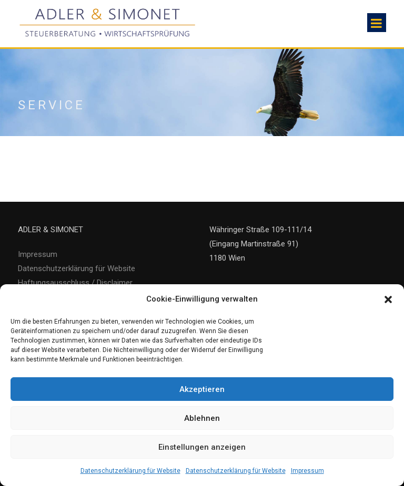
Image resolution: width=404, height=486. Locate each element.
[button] (388, 299)
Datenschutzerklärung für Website (130, 470)
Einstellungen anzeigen (202, 447)
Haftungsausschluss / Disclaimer (75, 282)
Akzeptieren (202, 389)
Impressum (307, 470)
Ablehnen (202, 418)
